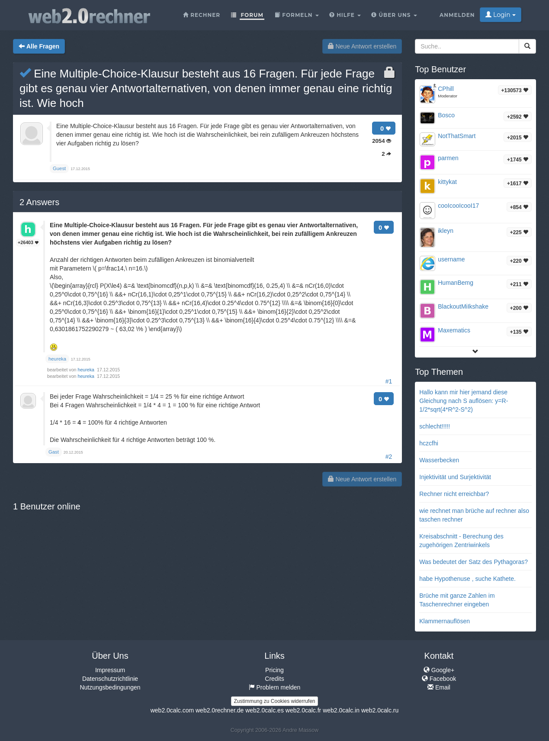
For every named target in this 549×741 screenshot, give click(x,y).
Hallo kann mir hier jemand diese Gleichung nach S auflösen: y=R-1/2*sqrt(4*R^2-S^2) (463, 401)
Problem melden (275, 687)
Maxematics (454, 330)
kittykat (447, 181)
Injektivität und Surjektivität (455, 477)
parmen (448, 158)
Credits (274, 678)
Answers (39, 202)
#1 (388, 381)
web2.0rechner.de (220, 710)
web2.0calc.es (264, 710)
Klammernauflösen (444, 621)
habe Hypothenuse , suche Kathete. (467, 578)
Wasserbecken (439, 460)
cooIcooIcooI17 (458, 205)
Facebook (439, 678)
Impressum (110, 670)
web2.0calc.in (341, 710)
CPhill (446, 88)
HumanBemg (455, 282)
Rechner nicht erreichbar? (454, 493)
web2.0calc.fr (303, 710)
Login (500, 15)
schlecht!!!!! (434, 426)
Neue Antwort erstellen (362, 46)
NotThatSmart (456, 135)
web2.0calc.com (172, 710)
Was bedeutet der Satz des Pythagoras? (473, 561)
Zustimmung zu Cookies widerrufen (274, 701)
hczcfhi (428, 443)
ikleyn (445, 230)
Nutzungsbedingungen (110, 687)
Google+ (439, 670)
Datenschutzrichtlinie (110, 678)
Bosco (446, 115)
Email (438, 687)
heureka (87, 369)
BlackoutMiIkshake (463, 306)
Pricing (274, 670)
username (451, 259)
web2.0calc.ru (379, 710)
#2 (388, 456)
